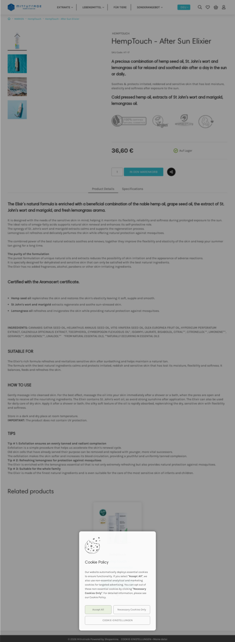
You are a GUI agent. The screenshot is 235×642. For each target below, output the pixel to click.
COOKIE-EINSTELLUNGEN (117, 620)
